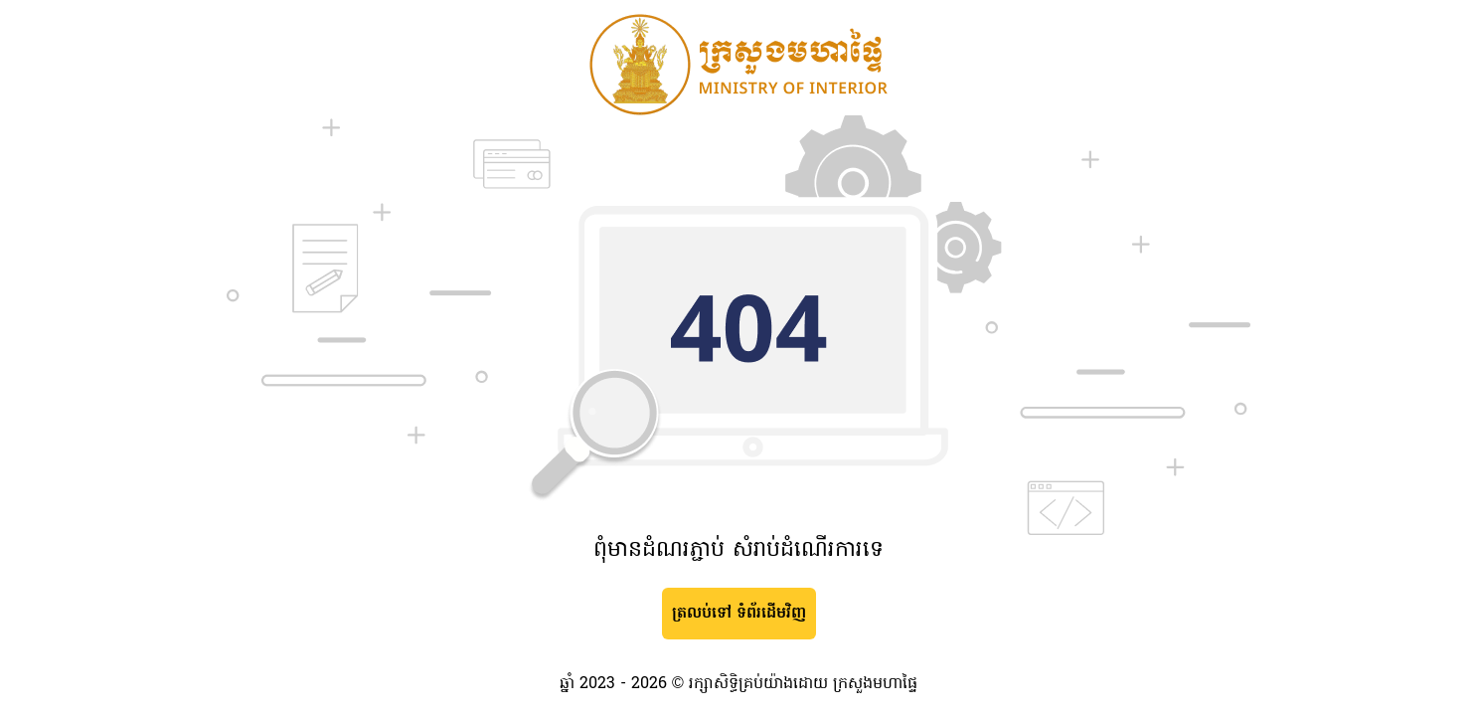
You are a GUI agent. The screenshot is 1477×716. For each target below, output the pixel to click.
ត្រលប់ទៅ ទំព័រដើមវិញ (739, 614)
